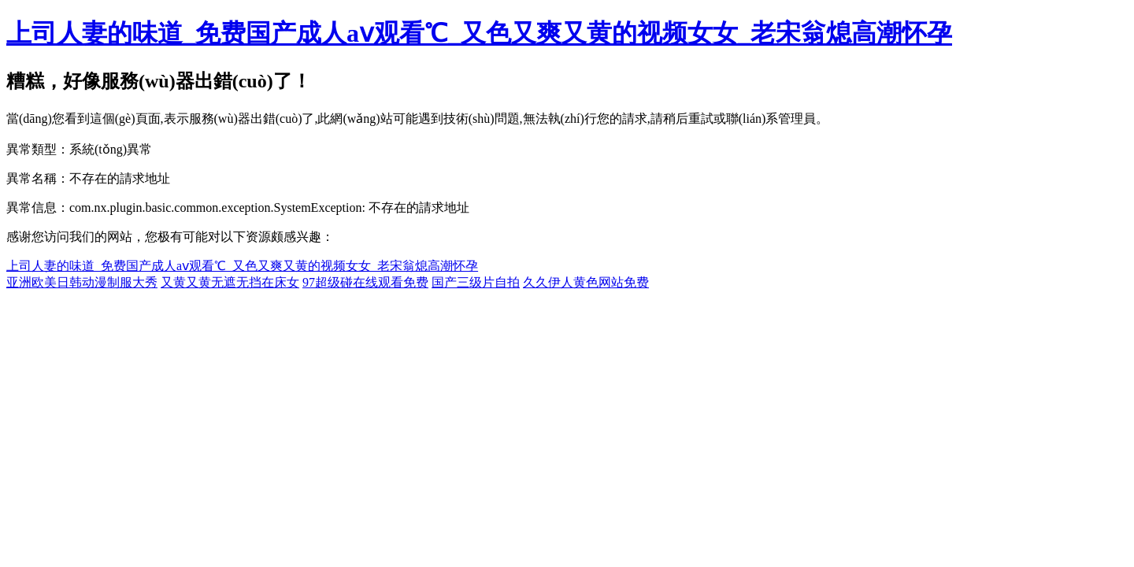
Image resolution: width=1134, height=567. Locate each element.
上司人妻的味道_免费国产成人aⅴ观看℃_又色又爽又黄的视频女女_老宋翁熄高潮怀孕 (479, 33)
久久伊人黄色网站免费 (586, 282)
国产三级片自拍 (476, 282)
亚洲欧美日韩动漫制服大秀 (82, 282)
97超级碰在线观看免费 (365, 282)
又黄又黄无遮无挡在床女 (230, 282)
